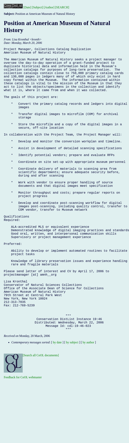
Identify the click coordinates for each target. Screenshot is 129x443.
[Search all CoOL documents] (41, 418)
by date (57, 405)
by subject (72, 405)
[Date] (27, 7)
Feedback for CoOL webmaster (23, 440)
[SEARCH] (62, 7)
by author (88, 405)
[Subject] (37, 7)
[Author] (49, 7)
